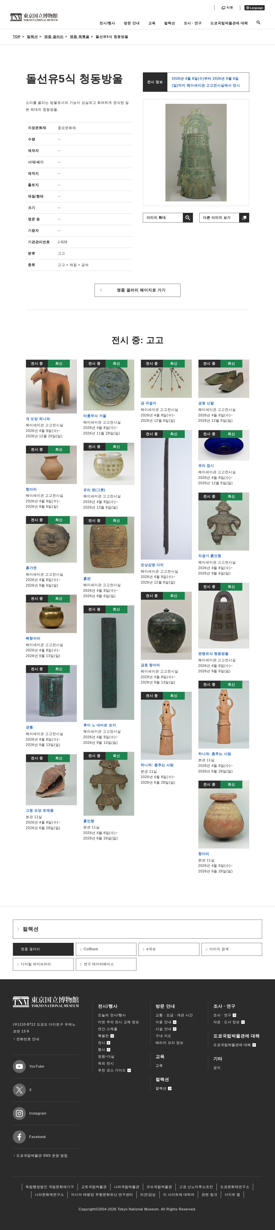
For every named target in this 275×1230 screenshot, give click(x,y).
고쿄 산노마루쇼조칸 (196, 1187)
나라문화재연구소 (49, 1194)
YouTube (28, 1066)
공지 (217, 1068)
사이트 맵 (232, 1194)
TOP (17, 37)
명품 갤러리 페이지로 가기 (141, 290)
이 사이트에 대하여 (179, 1194)
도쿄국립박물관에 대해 (229, 23)
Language (254, 7)
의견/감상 (148, 1194)
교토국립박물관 (94, 1187)
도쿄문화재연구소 (234, 1187)
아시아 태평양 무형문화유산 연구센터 (102, 1194)
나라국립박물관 (126, 1187)
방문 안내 (131, 23)
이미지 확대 (156, 218)
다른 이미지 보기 (217, 218)
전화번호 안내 (26, 1039)
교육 (152, 23)
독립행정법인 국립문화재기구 (50, 1187)
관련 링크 (209, 1194)
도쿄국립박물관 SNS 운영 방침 (40, 1155)
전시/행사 (107, 23)
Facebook (29, 1136)
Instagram (29, 1113)
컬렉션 (169, 23)
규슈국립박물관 (159, 1187)
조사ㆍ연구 (193, 23)
